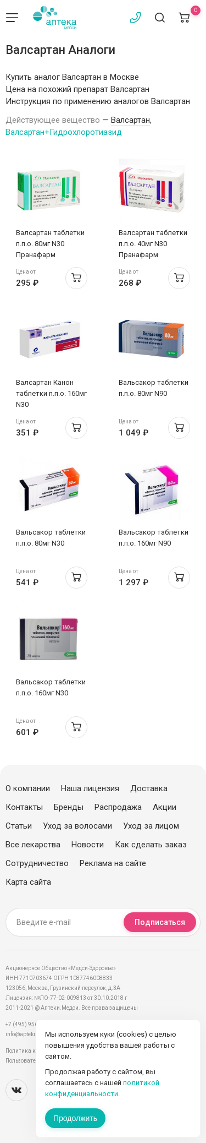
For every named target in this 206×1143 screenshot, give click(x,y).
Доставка (149, 788)
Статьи (18, 826)
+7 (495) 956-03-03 (29, 1024)
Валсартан (130, 120)
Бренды (68, 807)
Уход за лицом (151, 826)
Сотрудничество (37, 863)
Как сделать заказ (151, 845)
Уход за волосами (77, 826)
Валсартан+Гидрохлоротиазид (63, 132)
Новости (87, 845)
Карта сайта (28, 882)
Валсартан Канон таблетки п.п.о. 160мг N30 (51, 393)
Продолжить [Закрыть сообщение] (75, 1118)
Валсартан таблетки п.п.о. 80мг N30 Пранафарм (50, 243)
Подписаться (160, 922)
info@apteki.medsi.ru (32, 1034)
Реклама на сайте (113, 863)
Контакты (24, 807)
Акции (164, 807)
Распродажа (118, 807)
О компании (27, 788)
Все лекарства (32, 845)
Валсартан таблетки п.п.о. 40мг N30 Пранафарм (153, 243)
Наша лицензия (90, 788)
